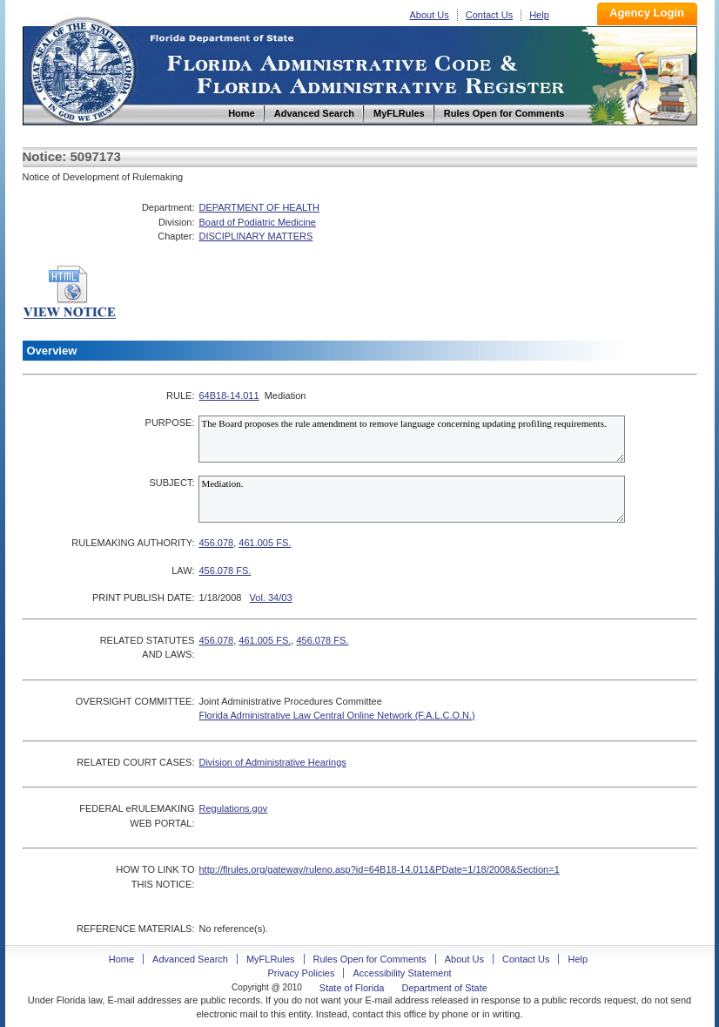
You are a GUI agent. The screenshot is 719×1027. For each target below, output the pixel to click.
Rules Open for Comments (370, 959)
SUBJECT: (171, 482)
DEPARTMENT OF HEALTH (258, 207)
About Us (429, 15)
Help (539, 15)
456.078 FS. (224, 570)
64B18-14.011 (228, 395)
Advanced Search (190, 959)
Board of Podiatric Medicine (257, 222)
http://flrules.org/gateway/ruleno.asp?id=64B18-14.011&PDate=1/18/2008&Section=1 (378, 869)
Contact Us (489, 15)
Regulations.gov (232, 808)
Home (81, 68)
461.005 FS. (265, 542)
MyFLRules (270, 959)
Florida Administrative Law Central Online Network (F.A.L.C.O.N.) (336, 715)
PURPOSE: (170, 422)
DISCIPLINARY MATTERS (255, 236)
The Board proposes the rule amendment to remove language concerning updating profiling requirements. (411, 439)
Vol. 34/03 (271, 597)
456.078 (215, 542)
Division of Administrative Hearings (272, 762)
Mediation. (411, 499)
